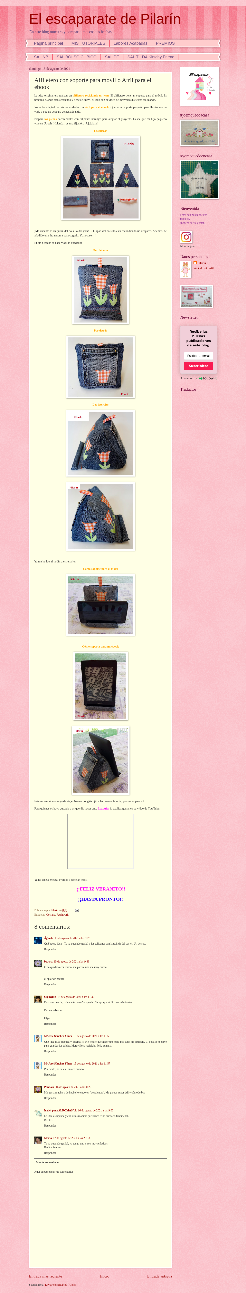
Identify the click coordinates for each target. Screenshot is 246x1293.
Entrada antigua (159, 1276)
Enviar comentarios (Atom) (60, 1284)
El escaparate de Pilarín (105, 19)
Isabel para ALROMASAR (60, 1110)
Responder (50, 949)
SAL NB (41, 57)
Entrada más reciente (45, 1276)
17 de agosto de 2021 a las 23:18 (71, 1138)
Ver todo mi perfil (203, 268)
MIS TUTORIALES (88, 43)
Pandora (49, 1087)
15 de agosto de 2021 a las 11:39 (75, 996)
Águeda (48, 938)
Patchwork (62, 914)
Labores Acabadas (131, 43)
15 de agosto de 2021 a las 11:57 (91, 1063)
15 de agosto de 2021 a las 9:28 (72, 938)
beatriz (48, 961)
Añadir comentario (47, 1162)
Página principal (48, 43)
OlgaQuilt (50, 996)
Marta (48, 1138)
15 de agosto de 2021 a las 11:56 (91, 1036)
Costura (50, 914)
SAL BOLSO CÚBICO (76, 57)
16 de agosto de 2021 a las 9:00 (95, 1110)
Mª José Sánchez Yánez (58, 1036)
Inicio (104, 1276)
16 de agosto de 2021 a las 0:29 (73, 1087)
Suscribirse (198, 366)
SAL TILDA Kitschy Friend (150, 57)
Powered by (199, 378)
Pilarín (202, 263)
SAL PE (112, 57)
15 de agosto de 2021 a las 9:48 (71, 961)
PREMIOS (165, 43)
